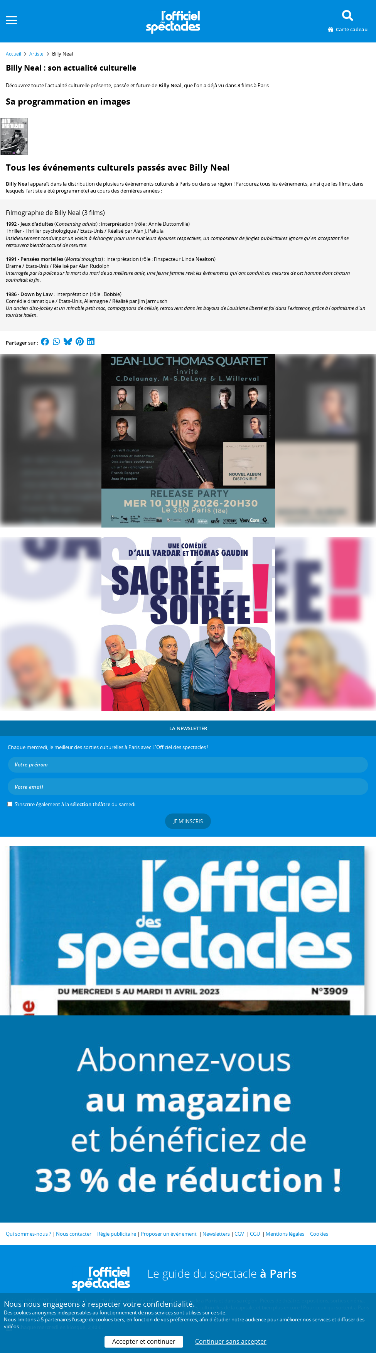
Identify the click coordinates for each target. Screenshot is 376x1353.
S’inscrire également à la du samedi (75, 804)
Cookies (319, 1233)
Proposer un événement (169, 1233)
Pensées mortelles (41, 258)
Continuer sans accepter (230, 1341)
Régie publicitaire (116, 1233)
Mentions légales (285, 1233)
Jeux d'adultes (36, 223)
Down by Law (36, 294)
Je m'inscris (188, 821)
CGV (239, 1233)
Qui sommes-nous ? (28, 1233)
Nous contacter (73, 1233)
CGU (255, 1233)
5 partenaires (56, 1319)
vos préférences (179, 1319)
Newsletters (216, 1233)
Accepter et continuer (143, 1341)
